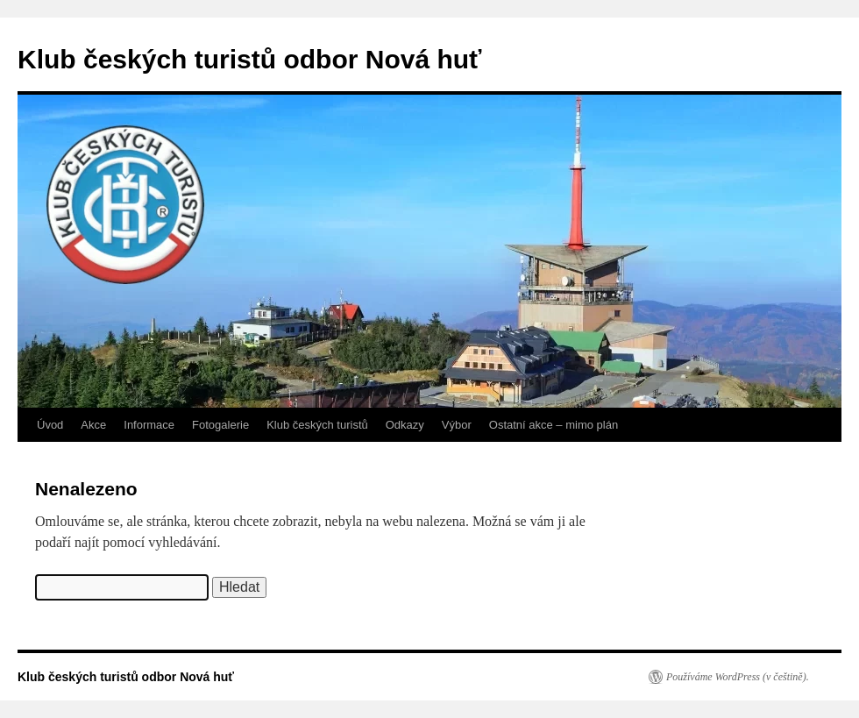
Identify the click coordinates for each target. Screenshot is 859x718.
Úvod (50, 424)
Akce (93, 424)
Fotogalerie (220, 424)
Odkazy (405, 424)
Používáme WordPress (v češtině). (737, 677)
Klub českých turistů (317, 424)
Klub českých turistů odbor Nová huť (249, 59)
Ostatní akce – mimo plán (553, 424)
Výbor (457, 424)
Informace (149, 424)
